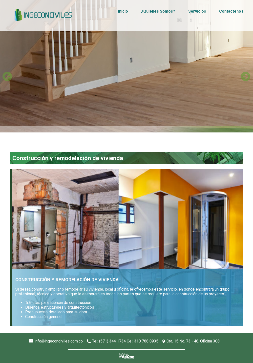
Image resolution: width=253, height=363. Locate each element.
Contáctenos (231, 11)
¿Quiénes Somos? (158, 11)
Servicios (197, 11)
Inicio (123, 11)
